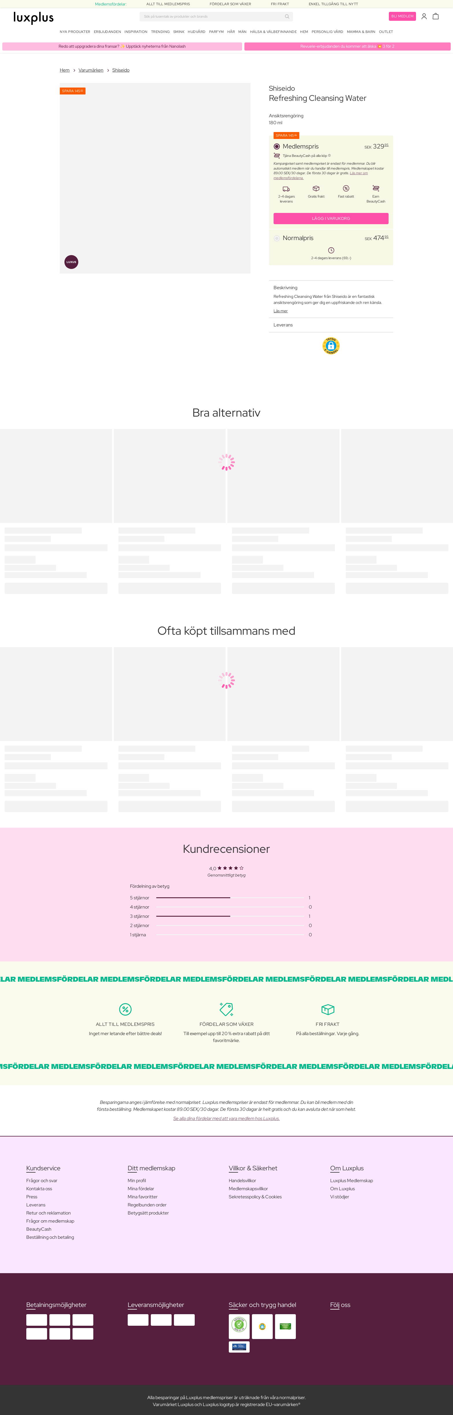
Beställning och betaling (50, 1235)
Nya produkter (75, 33)
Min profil (137, 1178)
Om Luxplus (342, 1186)
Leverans (35, 1202)
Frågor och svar (41, 1178)
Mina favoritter (143, 1194)
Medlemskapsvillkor (248, 1186)
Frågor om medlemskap (50, 1219)
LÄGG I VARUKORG (331, 216)
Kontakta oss (39, 1186)
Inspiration (136, 33)
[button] (331, 343)
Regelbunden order (147, 1202)
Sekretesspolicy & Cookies (255, 1194)
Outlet (386, 33)
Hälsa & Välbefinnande (273, 33)
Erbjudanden (107, 33)
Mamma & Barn (361, 33)
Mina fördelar (141, 1186)
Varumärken (91, 68)
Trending (160, 33)
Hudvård (197, 33)
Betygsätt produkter (148, 1211)
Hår (231, 33)
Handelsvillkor (242, 1178)
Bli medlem (402, 17)
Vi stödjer (339, 1194)
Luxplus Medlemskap (351, 1178)
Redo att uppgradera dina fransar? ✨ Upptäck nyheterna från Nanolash (122, 44)
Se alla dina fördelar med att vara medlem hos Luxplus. (226, 1116)
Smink (179, 33)
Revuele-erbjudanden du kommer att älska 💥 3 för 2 (347, 44)
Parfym (216, 33)
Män (242, 33)
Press (31, 1194)
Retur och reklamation (48, 1211)
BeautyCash (38, 1227)
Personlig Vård (328, 33)
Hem (304, 33)
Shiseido (120, 68)
